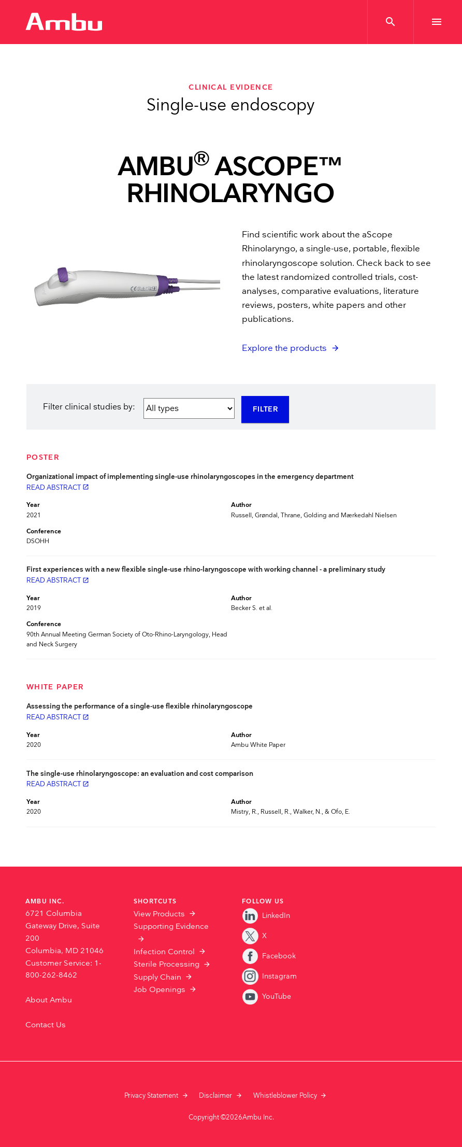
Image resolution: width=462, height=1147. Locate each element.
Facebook (269, 956)
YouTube (266, 996)
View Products (159, 914)
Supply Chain (157, 977)
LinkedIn (266, 915)
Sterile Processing (166, 964)
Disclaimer (215, 1096)
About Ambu (48, 1000)
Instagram (269, 976)
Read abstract (57, 488)
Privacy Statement (151, 1096)
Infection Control (164, 951)
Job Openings (159, 989)
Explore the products (284, 348)
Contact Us (45, 1025)
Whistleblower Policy (285, 1096)
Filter (265, 409)
